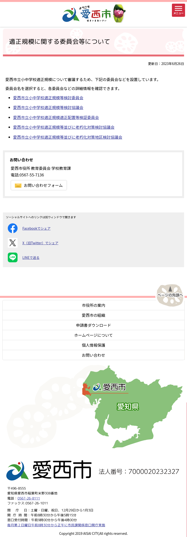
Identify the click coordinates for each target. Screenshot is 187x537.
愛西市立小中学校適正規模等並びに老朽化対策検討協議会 (63, 127)
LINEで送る (23, 257)
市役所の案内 (93, 305)
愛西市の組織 (93, 315)
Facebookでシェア (29, 228)
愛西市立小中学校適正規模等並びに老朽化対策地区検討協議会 (67, 137)
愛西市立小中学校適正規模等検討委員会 (48, 97)
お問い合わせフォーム (39, 185)
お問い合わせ (93, 355)
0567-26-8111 (29, 498)
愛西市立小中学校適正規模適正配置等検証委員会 (56, 117)
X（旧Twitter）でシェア (33, 243)
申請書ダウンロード (93, 325)
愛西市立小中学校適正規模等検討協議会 (48, 107)
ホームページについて (93, 335)
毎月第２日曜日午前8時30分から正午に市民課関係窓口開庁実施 (56, 524)
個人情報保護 (93, 345)
